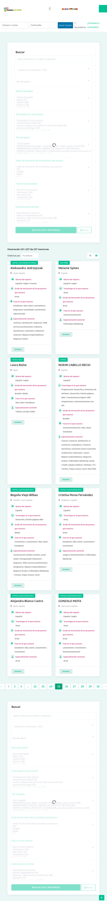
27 (74, 686)
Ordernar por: (13, 255)
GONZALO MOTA (69, 601)
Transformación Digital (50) (53, 123)
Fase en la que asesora (26, 183)
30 (98, 686)
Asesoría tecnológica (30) (53, 128)
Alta (53, 169)
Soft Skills (64, 263)
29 (90, 686)
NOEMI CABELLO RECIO (74, 365)
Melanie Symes (68, 268)
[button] (50, 9)
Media (53, 174)
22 (35, 686)
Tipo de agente (23, 137)
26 (66, 686)
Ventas (63, 360)
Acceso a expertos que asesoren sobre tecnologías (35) (53, 125)
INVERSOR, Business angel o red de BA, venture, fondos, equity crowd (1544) (53, 146)
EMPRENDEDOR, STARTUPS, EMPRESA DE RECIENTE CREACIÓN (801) (53, 148)
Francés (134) (53, 105)
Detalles (17, 349)
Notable (53, 172)
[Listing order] (30, 256)
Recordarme (80, 25)
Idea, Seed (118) (53, 195)
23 (42, 686)
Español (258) (53, 102)
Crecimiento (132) (53, 192)
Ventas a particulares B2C (23, 490)
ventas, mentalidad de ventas (24, 263)
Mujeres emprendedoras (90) (53, 215)
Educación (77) (53, 220)
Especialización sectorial (27, 207)
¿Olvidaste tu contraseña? (93, 25)
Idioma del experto (24, 91)
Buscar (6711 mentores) (46, 230)
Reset (84, 230)
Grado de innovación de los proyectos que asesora (39, 160)
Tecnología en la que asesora (29, 114)
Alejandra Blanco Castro (26, 601)
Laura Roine (18, 365)
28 (82, 686)
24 (50, 686)
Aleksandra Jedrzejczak (26, 268)
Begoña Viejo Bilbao (24, 495)
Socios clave (17, 360)
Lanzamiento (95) (53, 197)
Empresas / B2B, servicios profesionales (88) (53, 218)
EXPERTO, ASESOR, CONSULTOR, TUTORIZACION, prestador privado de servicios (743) (53, 151)
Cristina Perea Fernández (75, 495)
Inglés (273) (53, 100)
